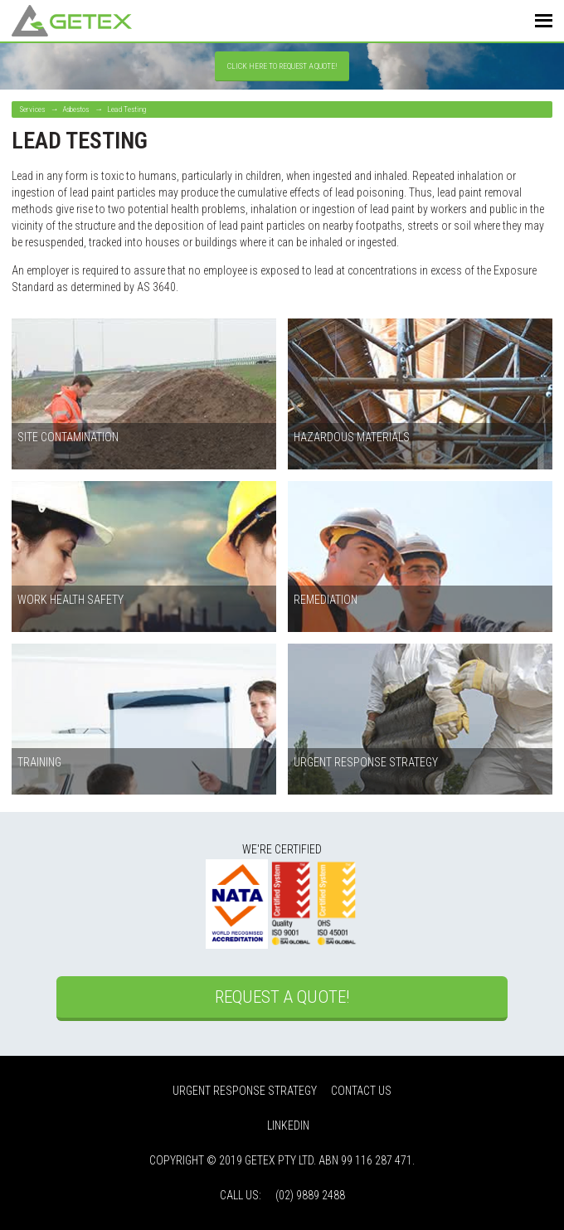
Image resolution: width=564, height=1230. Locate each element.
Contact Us (361, 1090)
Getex (72, 20)
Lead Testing (126, 109)
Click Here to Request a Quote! (282, 65)
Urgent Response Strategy (245, 1090)
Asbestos (75, 109)
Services (32, 109)
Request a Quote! (282, 997)
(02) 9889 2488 (310, 1195)
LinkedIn (288, 1125)
